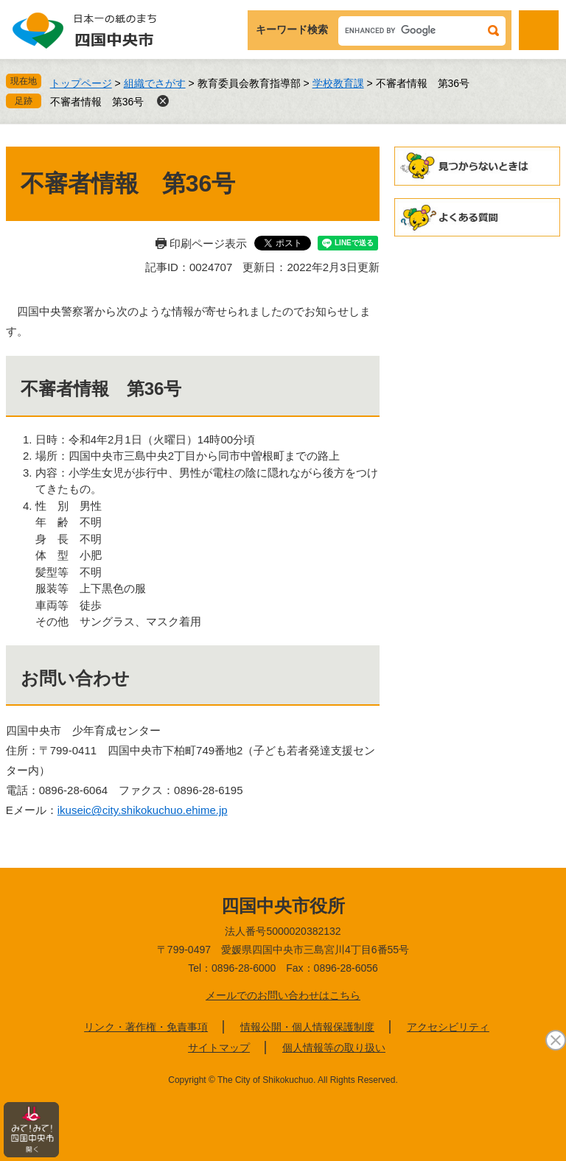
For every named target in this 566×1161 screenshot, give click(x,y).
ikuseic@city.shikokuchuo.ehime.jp (142, 810)
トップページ (81, 83)
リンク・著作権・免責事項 (146, 1027)
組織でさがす (155, 83)
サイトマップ (219, 1047)
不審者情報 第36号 (97, 102)
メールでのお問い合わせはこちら (283, 995)
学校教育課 (338, 83)
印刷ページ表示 (208, 243)
